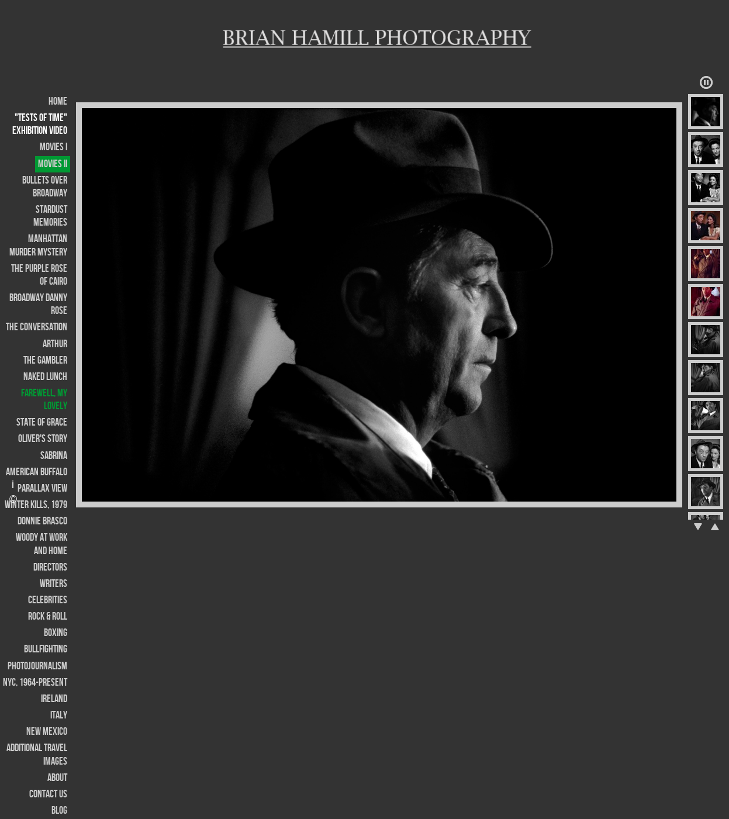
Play (706, 82)
